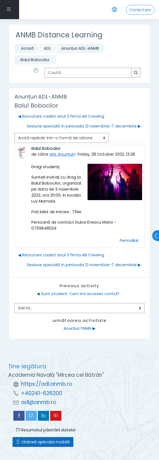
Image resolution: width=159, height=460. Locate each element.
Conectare (140, 10)
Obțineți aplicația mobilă (43, 442)
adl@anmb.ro (38, 402)
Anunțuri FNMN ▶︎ (80, 328)
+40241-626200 (41, 393)
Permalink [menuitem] (129, 240)
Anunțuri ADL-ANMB (80, 48)
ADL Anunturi (62, 154)
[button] (36, 73)
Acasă (27, 48)
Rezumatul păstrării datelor (46, 430)
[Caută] (87, 73)
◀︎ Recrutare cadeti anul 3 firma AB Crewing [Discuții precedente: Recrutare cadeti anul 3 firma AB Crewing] (61, 116)
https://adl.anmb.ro (46, 384)
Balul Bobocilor (35, 60)
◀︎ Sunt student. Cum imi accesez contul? (78, 293)
